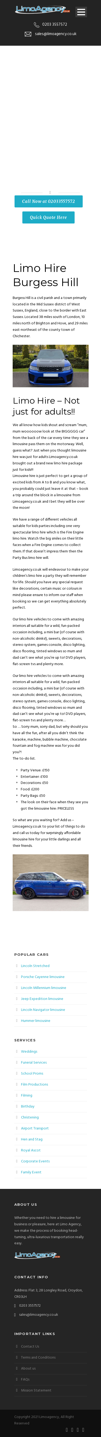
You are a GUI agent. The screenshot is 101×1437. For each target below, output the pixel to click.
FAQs (25, 1380)
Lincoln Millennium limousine (43, 988)
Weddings (29, 1052)
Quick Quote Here (48, 217)
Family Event (31, 1172)
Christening (30, 1117)
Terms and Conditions (38, 1358)
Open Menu (81, 12)
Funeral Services (34, 1063)
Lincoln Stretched (35, 966)
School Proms (32, 1074)
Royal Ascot (31, 1150)
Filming (26, 1096)
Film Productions (34, 1085)
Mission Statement (36, 1390)
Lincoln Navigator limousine (43, 1010)
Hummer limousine (35, 1021)
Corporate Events (35, 1161)
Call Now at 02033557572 (48, 201)
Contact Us (30, 1347)
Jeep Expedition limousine (42, 999)
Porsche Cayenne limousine (43, 977)
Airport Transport (35, 1128)
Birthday (27, 1107)
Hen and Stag (32, 1139)
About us (28, 1369)
